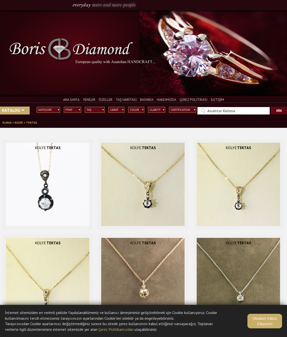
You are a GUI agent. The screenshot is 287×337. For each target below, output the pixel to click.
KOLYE (19, 122)
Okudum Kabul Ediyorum (265, 321)
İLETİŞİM (217, 99)
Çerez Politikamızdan (116, 329)
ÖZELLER (105, 99)
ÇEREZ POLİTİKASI (193, 99)
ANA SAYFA (71, 99)
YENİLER (89, 99)
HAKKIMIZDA (166, 99)
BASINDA (146, 99)
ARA (279, 110)
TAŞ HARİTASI (126, 99)
